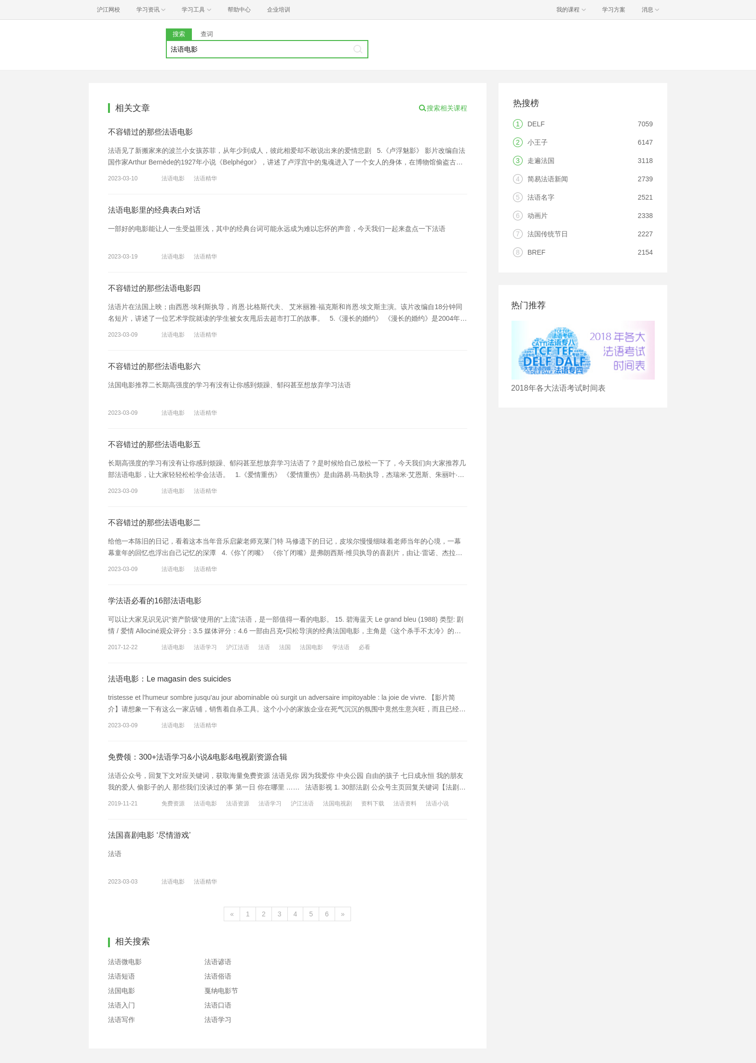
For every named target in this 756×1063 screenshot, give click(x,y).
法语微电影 (125, 962)
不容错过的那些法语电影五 (154, 444)
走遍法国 (540, 160)
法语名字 (540, 197)
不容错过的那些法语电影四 (154, 288)
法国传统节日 (547, 234)
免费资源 (173, 803)
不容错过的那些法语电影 (150, 132)
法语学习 (205, 647)
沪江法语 (237, 647)
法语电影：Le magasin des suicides (169, 679)
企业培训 (278, 9)
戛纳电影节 (221, 991)
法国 (285, 647)
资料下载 (372, 803)
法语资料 (405, 803)
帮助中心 (239, 9)
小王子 (537, 142)
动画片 (537, 215)
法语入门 (121, 1005)
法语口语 (217, 1005)
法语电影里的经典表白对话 (154, 210)
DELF (536, 124)
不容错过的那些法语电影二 (154, 522)
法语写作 (121, 1019)
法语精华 (205, 178)
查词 (207, 34)
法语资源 (237, 803)
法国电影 (311, 647)
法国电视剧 (337, 803)
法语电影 (173, 178)
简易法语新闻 (547, 179)
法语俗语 (217, 976)
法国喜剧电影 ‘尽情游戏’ (149, 835)
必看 (364, 647)
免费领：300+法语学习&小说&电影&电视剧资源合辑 (197, 757)
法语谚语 (217, 962)
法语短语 (121, 976)
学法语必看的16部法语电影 (155, 601)
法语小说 (437, 803)
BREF (536, 252)
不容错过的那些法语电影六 (154, 366)
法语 (264, 647)
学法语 (341, 647)
